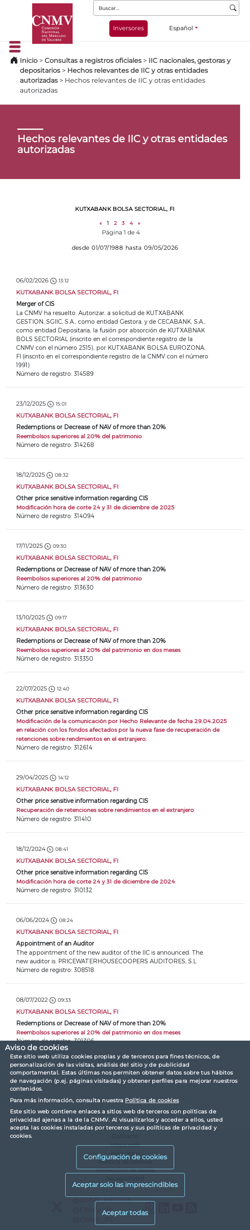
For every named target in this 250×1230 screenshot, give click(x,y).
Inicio (29, 60)
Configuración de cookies (125, 1157)
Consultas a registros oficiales (93, 60)
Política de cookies (152, 1100)
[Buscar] (233, 8)
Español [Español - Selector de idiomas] (181, 28)
